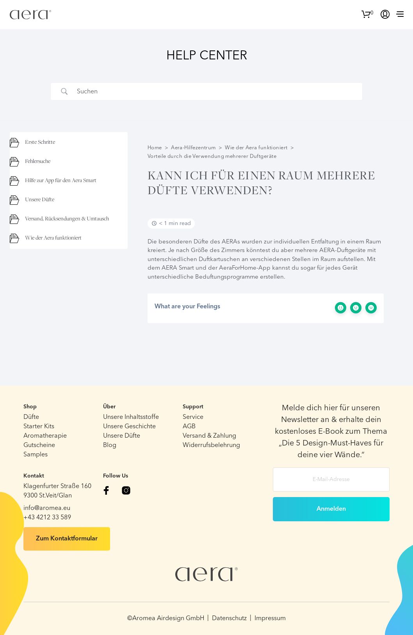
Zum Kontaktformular (67, 539)
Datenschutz (229, 618)
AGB (189, 427)
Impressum (270, 618)
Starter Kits (38, 427)
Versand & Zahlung (209, 436)
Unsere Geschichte (129, 427)
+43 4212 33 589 (47, 518)
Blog (109, 445)
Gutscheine (39, 445)
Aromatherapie (45, 436)
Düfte (31, 417)
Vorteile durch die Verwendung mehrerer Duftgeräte (212, 156)
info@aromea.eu (46, 508)
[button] (367, 13)
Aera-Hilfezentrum (193, 147)
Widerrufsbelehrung (211, 445)
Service (193, 417)
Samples (35, 455)
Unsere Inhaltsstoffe (131, 417)
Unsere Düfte (121, 436)
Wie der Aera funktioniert (256, 147)
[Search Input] (216, 91)
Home (155, 147)
